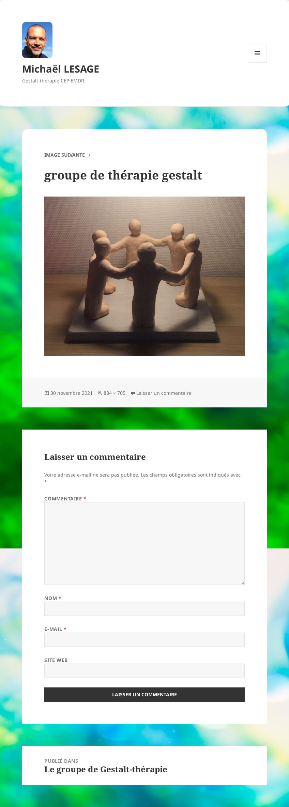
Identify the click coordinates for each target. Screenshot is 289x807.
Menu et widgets (257, 62)
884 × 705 (114, 393)
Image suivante (64, 155)
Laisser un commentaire (164, 393)
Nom (52, 598)
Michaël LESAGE (60, 68)
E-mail (55, 629)
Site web (55, 660)
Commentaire (65, 498)
